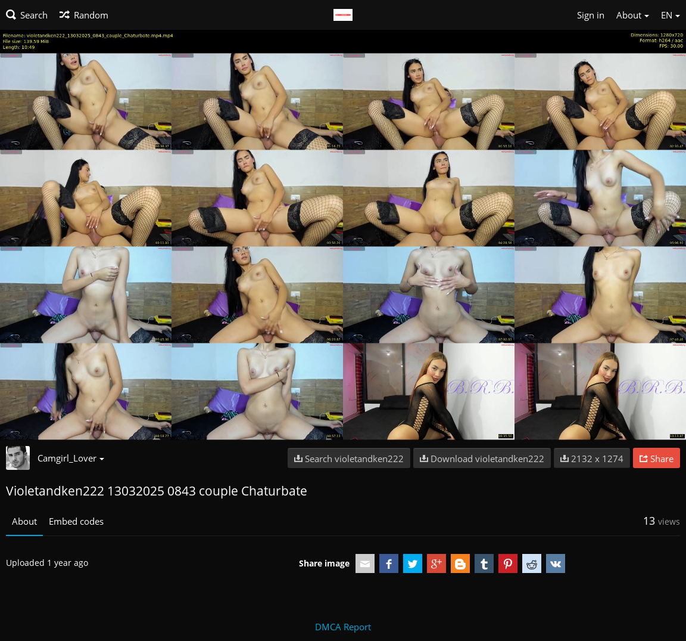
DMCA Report (343, 627)
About (24, 521)
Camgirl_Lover (71, 458)
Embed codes (76, 521)
